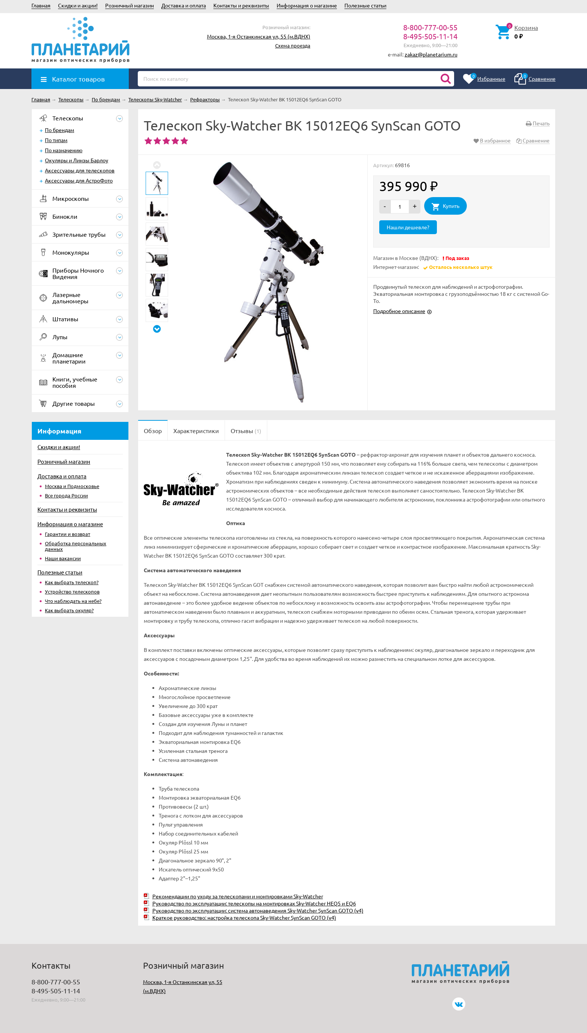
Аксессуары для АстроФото (79, 180)
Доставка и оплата (183, 5)
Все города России (66, 495)
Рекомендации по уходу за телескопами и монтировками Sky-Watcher (237, 896)
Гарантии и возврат (67, 534)
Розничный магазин (129, 5)
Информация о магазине (307, 5)
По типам (56, 140)
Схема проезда (292, 45)
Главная (41, 5)
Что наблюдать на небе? (73, 601)
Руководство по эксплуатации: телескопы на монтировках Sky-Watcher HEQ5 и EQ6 (254, 903)
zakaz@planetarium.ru (431, 54)
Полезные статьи (365, 5)
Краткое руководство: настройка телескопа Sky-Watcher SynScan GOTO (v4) (244, 917)
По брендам (59, 129)
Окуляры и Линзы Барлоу (76, 160)
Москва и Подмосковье (72, 486)
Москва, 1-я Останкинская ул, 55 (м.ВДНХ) (258, 36)
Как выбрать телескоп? (71, 582)
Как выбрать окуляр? (69, 610)
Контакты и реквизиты (241, 5)
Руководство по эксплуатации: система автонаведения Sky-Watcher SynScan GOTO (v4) (258, 910)
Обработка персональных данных (75, 546)
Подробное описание (399, 310)
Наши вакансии (63, 558)
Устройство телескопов (72, 591)
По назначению (63, 150)
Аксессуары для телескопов (80, 170)
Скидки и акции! (78, 5)
